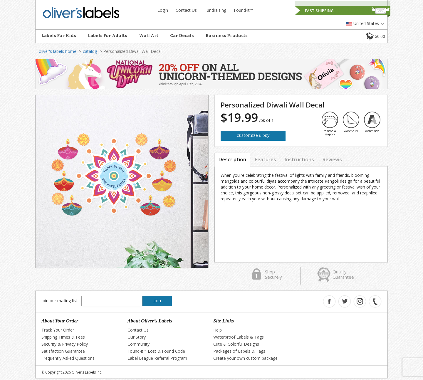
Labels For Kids (58, 35)
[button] (375, 36)
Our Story (136, 337)
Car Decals (182, 35)
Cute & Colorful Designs (236, 344)
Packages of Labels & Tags (239, 351)
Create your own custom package (245, 358)
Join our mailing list (59, 300)
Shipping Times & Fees (63, 337)
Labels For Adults (107, 35)
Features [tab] (265, 159)
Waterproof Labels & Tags (238, 337)
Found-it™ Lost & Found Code (156, 351)
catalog (90, 51)
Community (138, 344)
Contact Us (186, 10)
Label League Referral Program (157, 358)
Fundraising (215, 10)
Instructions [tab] (299, 159)
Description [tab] (232, 159)
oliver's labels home (57, 51)
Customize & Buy (253, 135)
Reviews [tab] (332, 159)
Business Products (227, 35)
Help (217, 330)
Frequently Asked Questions (68, 358)
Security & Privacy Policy (64, 344)
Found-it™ (243, 10)
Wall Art (148, 35)
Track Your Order (57, 330)
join (157, 300)
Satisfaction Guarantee (63, 351)
